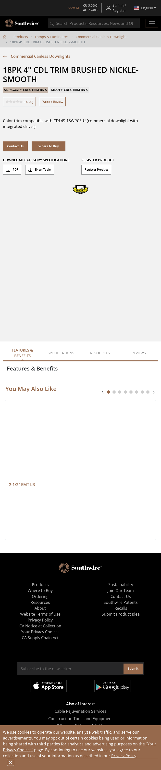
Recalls (120, 608)
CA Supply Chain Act (40, 637)
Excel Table (39, 169)
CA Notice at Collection (40, 626)
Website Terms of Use (40, 614)
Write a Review (52, 102)
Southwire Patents (121, 602)
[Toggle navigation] (152, 23)
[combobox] (94, 23)
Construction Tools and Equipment (80, 718)
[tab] (108, 392)
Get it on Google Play (112, 686)
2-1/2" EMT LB (22, 484)
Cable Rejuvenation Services (80, 711)
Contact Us (15, 146)
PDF (12, 169)
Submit (133, 668)
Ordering (40, 596)
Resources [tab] (100, 353)
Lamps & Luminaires (52, 36)
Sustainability (120, 584)
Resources (40, 602)
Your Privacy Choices (40, 632)
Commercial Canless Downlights (102, 36)
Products (20, 36)
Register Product (96, 169)
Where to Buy (48, 146)
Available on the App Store (48, 686)
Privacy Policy (123, 755)
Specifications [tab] (61, 353)
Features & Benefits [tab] (22, 353)
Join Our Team (121, 590)
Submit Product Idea (121, 614)
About (40, 608)
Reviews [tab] (139, 353)
